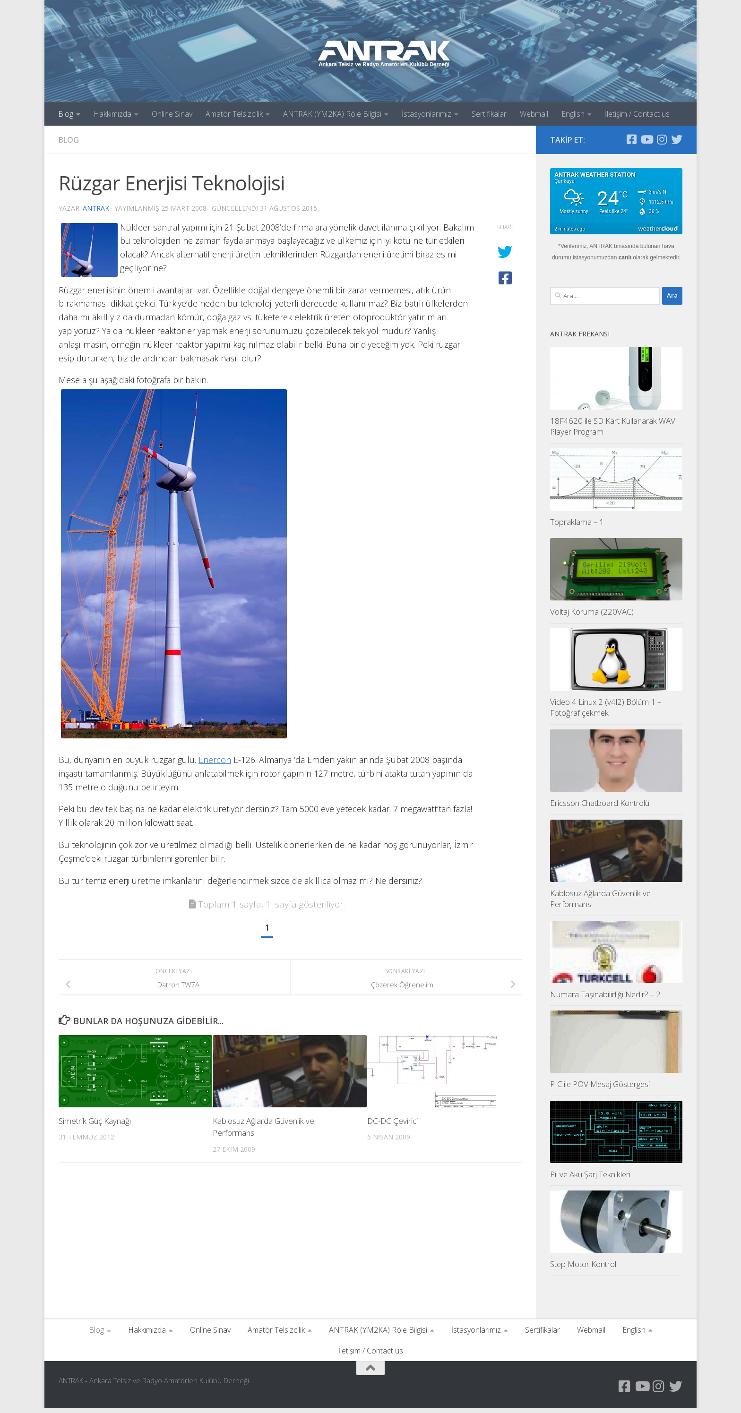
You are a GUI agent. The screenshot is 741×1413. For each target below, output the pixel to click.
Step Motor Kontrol (583, 1268)
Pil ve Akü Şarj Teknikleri (590, 1178)
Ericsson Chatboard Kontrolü (599, 807)
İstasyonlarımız (426, 114)
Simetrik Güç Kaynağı (95, 1120)
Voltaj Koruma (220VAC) (592, 616)
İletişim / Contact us (637, 114)
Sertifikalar (489, 114)
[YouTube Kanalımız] (646, 139)
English (573, 114)
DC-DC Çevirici (392, 1120)
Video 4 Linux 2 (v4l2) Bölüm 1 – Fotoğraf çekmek (605, 712)
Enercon (214, 759)
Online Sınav (172, 114)
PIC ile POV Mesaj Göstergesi (600, 1088)
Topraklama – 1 (577, 526)
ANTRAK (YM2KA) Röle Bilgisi (332, 114)
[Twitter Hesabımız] (676, 139)
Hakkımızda (112, 114)
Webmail (534, 114)
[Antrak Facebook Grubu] (631, 139)
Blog (65, 114)
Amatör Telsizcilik (234, 114)
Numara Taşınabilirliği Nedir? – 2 (605, 998)
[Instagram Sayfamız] (661, 139)
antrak (96, 208)
